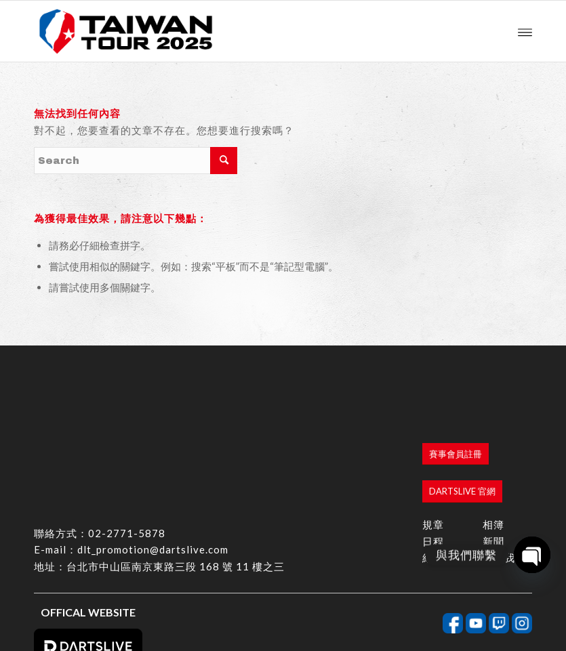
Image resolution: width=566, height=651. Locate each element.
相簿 (493, 442)
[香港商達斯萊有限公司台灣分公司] (126, 31)
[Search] (135, 160)
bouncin (518, 632)
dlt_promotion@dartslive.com (152, 467)
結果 (433, 475)
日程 (433, 459)
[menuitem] (525, 31)
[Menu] (525, 31)
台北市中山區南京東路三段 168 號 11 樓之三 (175, 484)
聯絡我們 (504, 475)
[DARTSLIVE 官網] (462, 409)
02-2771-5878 (126, 450)
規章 (433, 442)
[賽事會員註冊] (455, 372)
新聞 (493, 459)
